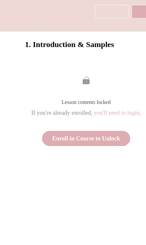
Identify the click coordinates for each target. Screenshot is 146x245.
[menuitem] (28, 15)
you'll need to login (116, 113)
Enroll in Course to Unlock (86, 138)
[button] (8, 15)
